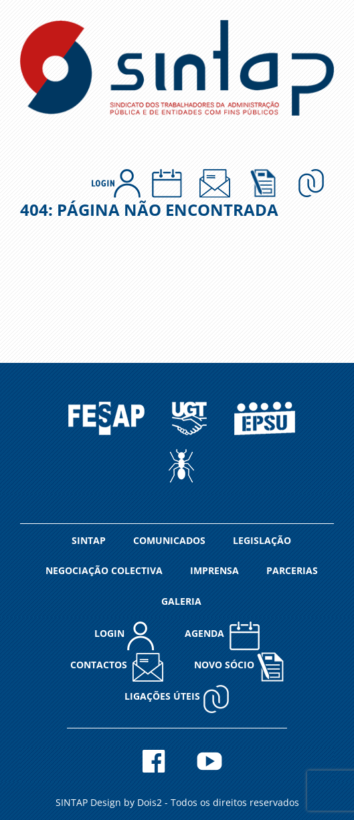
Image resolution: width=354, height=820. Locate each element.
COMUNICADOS (169, 540)
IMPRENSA (214, 570)
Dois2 (149, 802)
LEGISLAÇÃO (262, 540)
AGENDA (222, 635)
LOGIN (124, 635)
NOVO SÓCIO (239, 666)
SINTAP (89, 540)
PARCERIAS (292, 570)
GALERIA (181, 601)
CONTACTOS (116, 666)
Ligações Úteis (177, 698)
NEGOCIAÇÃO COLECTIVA (104, 570)
